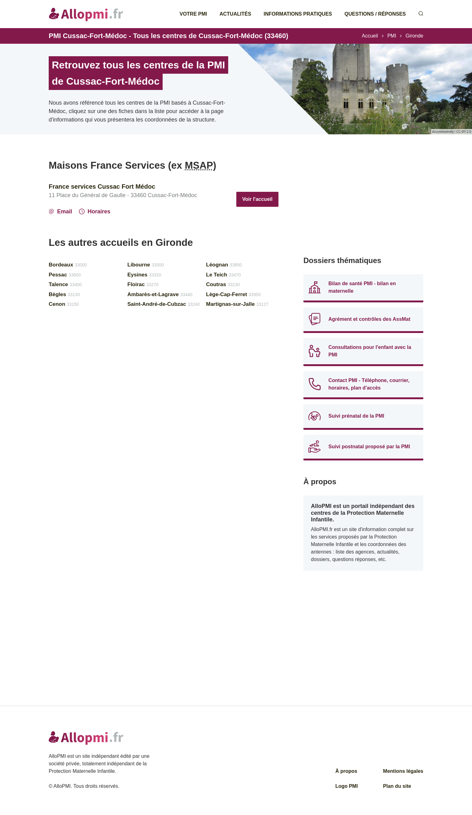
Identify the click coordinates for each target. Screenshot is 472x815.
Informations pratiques (298, 14)
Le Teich (223, 275)
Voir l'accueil (257, 199)
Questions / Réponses (375, 14)
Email (60, 211)
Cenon (64, 304)
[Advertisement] (363, 203)
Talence (65, 284)
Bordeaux (68, 265)
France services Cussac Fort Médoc (102, 186)
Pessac (65, 275)
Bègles (64, 294)
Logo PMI (346, 786)
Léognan (224, 265)
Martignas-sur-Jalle (237, 304)
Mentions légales (403, 771)
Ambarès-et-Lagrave (159, 294)
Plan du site (397, 786)
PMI (391, 35)
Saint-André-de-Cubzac (163, 304)
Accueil (370, 35)
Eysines (144, 275)
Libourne (145, 265)
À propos (346, 771)
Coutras (223, 284)
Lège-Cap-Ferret (233, 294)
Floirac (143, 284)
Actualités (235, 14)
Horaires (95, 211)
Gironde (414, 35)
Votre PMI (193, 14)
